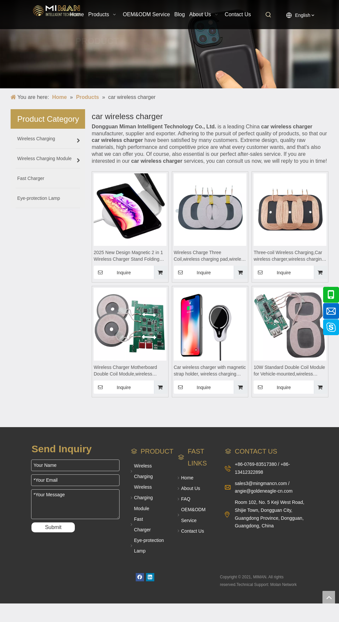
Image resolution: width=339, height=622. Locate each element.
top (328, 597)
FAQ (185, 499)
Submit (53, 527)
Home (187, 477)
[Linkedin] (150, 577)
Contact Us (192, 531)
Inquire (112, 272)
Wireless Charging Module (143, 497)
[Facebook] (140, 577)
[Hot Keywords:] (268, 15)
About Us (190, 488)
